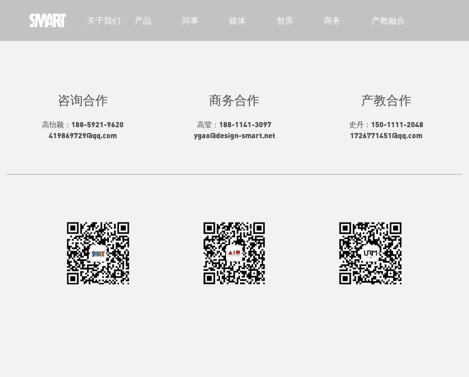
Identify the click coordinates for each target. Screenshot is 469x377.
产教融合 (388, 20)
